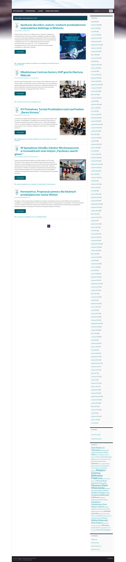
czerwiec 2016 (95, 409)
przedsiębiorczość (36, 63)
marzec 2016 (94, 419)
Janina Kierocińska (96, 439)
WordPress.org (95, 549)
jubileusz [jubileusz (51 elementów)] (93, 459)
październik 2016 (95, 396)
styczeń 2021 (95, 234)
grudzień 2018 (95, 317)
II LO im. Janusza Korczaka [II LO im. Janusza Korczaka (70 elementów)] (103, 457)
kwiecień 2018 (95, 343)
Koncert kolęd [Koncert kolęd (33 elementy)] (101, 463)
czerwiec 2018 (95, 336)
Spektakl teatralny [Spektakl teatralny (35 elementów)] (99, 511)
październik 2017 (95, 363)
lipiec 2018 (94, 333)
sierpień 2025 (95, 51)
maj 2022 (93, 181)
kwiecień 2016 (95, 416)
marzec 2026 (94, 28)
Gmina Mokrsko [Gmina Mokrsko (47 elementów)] (99, 452)
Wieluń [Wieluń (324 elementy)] (95, 520)
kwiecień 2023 (95, 144)
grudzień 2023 (95, 117)
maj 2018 (93, 340)
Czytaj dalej (20, 51)
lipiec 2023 (94, 134)
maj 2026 (93, 21)
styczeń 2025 (95, 74)
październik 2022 (95, 164)
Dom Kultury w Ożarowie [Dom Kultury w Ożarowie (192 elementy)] (98, 448)
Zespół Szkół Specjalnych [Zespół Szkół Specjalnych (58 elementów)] (103, 530)
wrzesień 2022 (95, 167)
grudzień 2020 (95, 237)
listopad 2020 (95, 240)
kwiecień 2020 (95, 263)
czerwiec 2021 (95, 217)
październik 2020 (95, 244)
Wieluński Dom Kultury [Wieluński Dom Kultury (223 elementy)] (99, 521)
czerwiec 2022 (95, 177)
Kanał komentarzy (96, 546)
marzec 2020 (94, 267)
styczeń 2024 (95, 114)
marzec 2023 (94, 147)
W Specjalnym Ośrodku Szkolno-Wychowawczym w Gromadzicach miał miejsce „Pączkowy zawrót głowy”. (47, 151)
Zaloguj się (94, 539)
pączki (18, 184)
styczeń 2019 (95, 313)
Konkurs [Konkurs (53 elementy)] (107, 463)
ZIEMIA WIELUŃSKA (52, 11)
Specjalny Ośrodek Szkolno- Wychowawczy (43, 184)
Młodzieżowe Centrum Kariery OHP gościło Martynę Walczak (51, 73)
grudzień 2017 (95, 356)
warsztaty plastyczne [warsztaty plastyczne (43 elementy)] (96, 518)
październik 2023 (95, 124)
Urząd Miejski (38, 217)
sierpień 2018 (95, 330)
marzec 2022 (94, 187)
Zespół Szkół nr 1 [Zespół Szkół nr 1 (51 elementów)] (96, 527)
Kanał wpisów (95, 542)
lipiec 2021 (94, 214)
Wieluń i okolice (63, 1)
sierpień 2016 (95, 403)
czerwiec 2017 (95, 376)
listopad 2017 (95, 360)
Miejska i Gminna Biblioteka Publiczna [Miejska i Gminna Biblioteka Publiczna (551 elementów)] (98, 474)
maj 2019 (93, 300)
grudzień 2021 (95, 197)
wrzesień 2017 (95, 366)
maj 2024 (93, 101)
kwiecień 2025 (95, 64)
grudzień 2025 (95, 38)
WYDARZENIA (30, 11)
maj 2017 (93, 380)
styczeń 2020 (95, 273)
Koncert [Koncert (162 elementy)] (94, 463)
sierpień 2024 (95, 91)
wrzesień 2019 (95, 287)
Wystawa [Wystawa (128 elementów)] (105, 525)
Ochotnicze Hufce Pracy (23, 102)
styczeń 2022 (95, 194)
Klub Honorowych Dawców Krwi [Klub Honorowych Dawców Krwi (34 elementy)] (103, 459)
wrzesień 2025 (95, 48)
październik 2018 (95, 323)
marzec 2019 (94, 307)
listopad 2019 (95, 280)
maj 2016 (93, 413)
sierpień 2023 (95, 131)
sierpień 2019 (95, 290)
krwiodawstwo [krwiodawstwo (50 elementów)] (105, 466)
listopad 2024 (95, 81)
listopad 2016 (95, 393)
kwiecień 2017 (95, 383)
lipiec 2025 (94, 54)
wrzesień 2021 (95, 207)
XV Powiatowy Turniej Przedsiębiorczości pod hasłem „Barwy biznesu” (52, 111)
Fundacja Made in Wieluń (23, 63)
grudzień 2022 (95, 157)
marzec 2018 (94, 346)
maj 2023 (93, 141)
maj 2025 (93, 61)
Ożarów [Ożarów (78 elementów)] (105, 490)
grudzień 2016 (95, 390)
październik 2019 (95, 283)
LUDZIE (40, 11)
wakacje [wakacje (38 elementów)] (105, 516)
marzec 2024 (94, 108)
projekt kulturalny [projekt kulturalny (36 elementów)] (100, 509)
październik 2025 (95, 44)
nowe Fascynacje (96, 434)
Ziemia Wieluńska (34, 78)
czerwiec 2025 (95, 58)
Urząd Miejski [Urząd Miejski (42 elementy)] (99, 516)
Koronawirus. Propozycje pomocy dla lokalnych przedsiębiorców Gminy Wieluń (48, 193)
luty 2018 (93, 350)
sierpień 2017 (95, 370)
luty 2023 (93, 151)
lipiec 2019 (94, 293)
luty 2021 (93, 230)
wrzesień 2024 (95, 88)
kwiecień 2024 (95, 104)
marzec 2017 (94, 386)
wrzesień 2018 (95, 326)
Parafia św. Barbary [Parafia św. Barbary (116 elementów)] (98, 493)
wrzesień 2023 (95, 127)
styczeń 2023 (95, 154)
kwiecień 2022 (95, 184)
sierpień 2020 (95, 250)
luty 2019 (93, 310)
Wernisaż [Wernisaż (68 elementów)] (105, 518)
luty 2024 (93, 111)
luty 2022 (93, 190)
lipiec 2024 (94, 94)
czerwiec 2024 (95, 98)
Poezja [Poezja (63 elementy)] (108, 493)
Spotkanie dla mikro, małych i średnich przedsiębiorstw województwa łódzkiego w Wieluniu (53, 26)
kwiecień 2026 (95, 25)
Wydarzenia (27, 30)
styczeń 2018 (95, 353)
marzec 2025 (94, 68)
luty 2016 (93, 423)
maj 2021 (93, 220)
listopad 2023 (95, 121)
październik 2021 (95, 204)
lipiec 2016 (94, 406)
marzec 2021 (94, 227)
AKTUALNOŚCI (18, 11)
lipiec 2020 (94, 254)
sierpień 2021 (95, 210)
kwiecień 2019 (95, 303)
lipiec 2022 (94, 174)
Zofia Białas (20, 30)
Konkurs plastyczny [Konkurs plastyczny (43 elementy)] (96, 466)
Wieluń (45, 217)
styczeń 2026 (95, 35)
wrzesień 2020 (95, 247)
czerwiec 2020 (95, 257)
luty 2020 (93, 270)
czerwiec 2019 (95, 297)
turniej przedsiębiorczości (34, 139)
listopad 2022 (95, 161)
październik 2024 (95, 84)
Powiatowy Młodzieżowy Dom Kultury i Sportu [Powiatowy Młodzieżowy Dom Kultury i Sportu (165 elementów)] (99, 504)
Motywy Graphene (27, 560)
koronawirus (20, 217)
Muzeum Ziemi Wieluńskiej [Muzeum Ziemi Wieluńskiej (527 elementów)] (99, 486)
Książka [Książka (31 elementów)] (93, 468)
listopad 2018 (95, 320)
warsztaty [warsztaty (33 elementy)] (109, 515)
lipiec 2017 (94, 373)
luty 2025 (93, 71)
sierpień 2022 (95, 171)
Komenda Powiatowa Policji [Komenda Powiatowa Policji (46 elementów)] (98, 461)
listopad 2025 (95, 41)
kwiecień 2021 (95, 224)
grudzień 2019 (95, 277)
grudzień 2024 (95, 78)
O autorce (110, 558)
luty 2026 (93, 31)
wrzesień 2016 (95, 399)
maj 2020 (93, 260)
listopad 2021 (95, 200)
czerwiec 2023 (95, 137)
